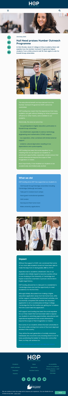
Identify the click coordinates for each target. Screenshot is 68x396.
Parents (15, 374)
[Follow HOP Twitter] (29, 379)
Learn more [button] (17, 393)
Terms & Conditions (52, 367)
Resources (34, 367)
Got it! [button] (60, 392)
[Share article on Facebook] (9, 37)
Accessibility (53, 364)
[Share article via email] (9, 52)
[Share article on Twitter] (9, 42)
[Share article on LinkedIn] (9, 47)
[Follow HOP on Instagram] (34, 379)
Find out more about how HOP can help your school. (37, 344)
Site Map (52, 373)
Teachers (15, 370)
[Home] (34, 4)
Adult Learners (15, 367)
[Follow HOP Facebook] (23, 379)
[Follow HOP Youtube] (44, 379)
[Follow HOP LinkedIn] (39, 379)
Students (15, 364)
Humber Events (34, 370)
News (34, 364)
